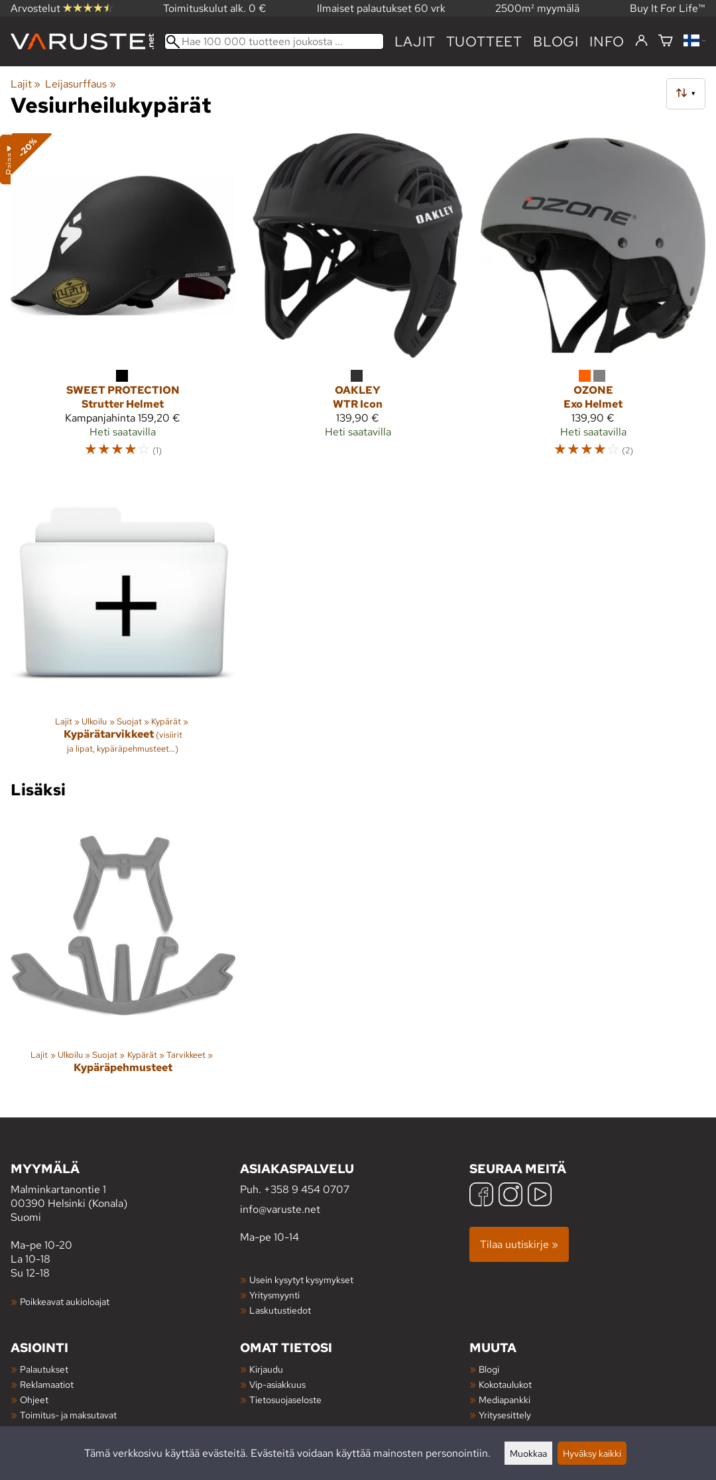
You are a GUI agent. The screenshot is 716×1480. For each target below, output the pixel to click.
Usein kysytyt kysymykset (301, 1279)
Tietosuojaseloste (285, 1399)
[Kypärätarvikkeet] (123, 623)
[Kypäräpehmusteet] (123, 954)
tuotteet (484, 41)
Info (607, 41)
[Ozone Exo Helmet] (593, 301)
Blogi (489, 1369)
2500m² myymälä (537, 8)
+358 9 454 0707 (306, 1189)
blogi (556, 41)
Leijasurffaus (80, 84)
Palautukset (44, 1369)
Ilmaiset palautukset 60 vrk (381, 8)
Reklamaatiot (47, 1384)
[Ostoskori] (665, 41)
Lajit (415, 41)
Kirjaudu (266, 1369)
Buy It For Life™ (667, 8)
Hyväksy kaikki (592, 1453)
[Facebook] (481, 1196)
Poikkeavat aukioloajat (64, 1301)
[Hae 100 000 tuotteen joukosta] (274, 41)
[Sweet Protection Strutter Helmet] (123, 301)
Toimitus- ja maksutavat (68, 1414)
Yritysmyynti (274, 1294)
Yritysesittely (505, 1414)
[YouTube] (540, 1196)
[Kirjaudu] (641, 41)
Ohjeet (34, 1399)
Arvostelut (62, 8)
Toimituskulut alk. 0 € (215, 8)
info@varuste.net (280, 1209)
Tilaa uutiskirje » (519, 1244)
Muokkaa (528, 1453)
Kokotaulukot (505, 1384)
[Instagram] (510, 1196)
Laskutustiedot (280, 1310)
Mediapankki (504, 1399)
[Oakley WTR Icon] (358, 301)
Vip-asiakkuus (277, 1384)
